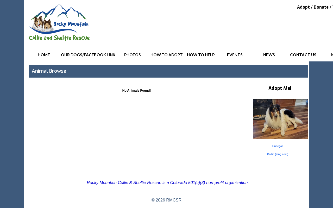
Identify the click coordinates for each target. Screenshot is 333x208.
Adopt (303, 7)
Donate (321, 7)
